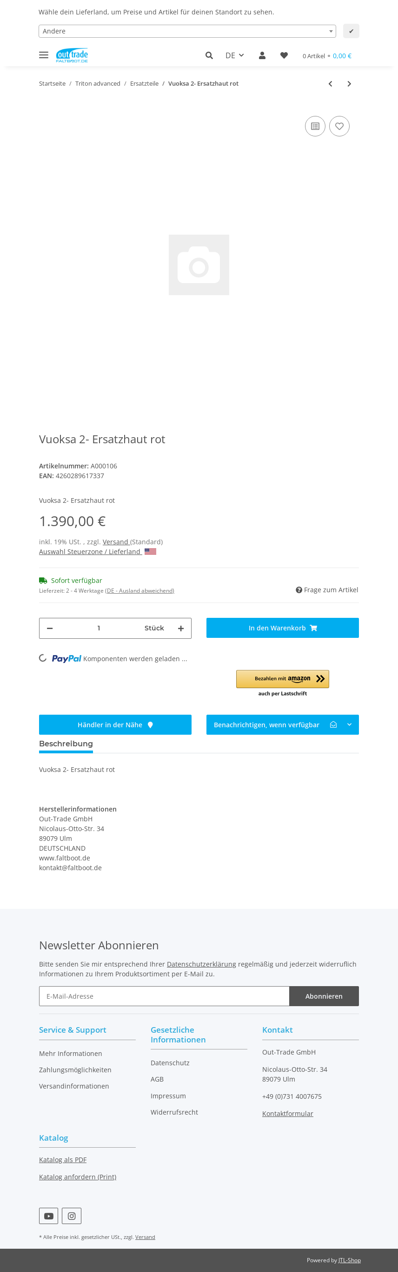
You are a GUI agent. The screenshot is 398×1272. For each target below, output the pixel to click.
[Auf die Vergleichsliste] (315, 126)
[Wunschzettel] (284, 55)
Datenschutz (170, 1062)
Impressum (168, 1095)
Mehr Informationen (70, 1053)
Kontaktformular (287, 1113)
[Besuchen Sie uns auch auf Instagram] (71, 1216)
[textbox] (187, 31)
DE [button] (230, 55)
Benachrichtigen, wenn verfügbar (275, 724)
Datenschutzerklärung (201, 964)
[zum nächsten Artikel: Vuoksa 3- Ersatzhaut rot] (349, 84)
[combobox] (187, 31)
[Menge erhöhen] (181, 628)
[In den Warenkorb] (282, 628)
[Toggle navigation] (43, 51)
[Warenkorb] (327, 55)
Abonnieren (324, 996)
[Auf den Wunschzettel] (339, 126)
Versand (116, 541)
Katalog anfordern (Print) (77, 1176)
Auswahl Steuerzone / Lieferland (97, 551)
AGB (157, 1079)
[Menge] (99, 628)
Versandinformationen (74, 1086)
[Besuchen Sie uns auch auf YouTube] (48, 1216)
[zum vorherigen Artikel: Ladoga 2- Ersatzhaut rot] (330, 84)
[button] (212, 55)
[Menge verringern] (50, 628)
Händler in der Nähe (115, 724)
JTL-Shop (349, 1260)
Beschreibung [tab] (66, 743)
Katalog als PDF (62, 1159)
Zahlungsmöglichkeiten (75, 1069)
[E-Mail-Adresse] (164, 996)
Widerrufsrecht (174, 1112)
